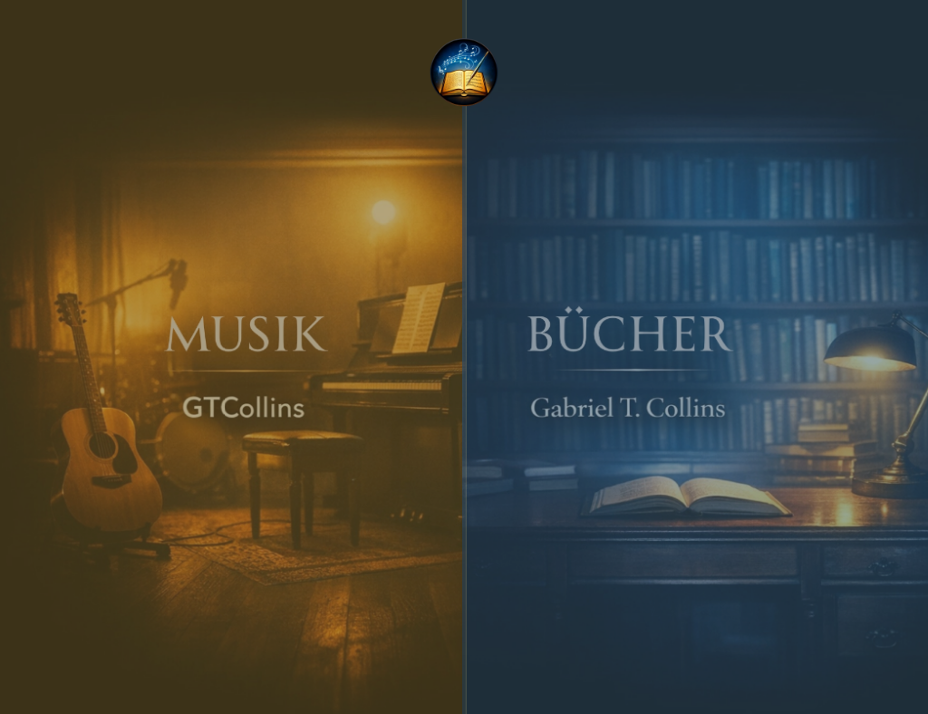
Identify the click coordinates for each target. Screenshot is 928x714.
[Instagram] (424, 680)
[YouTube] (464, 680)
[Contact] (504, 680)
